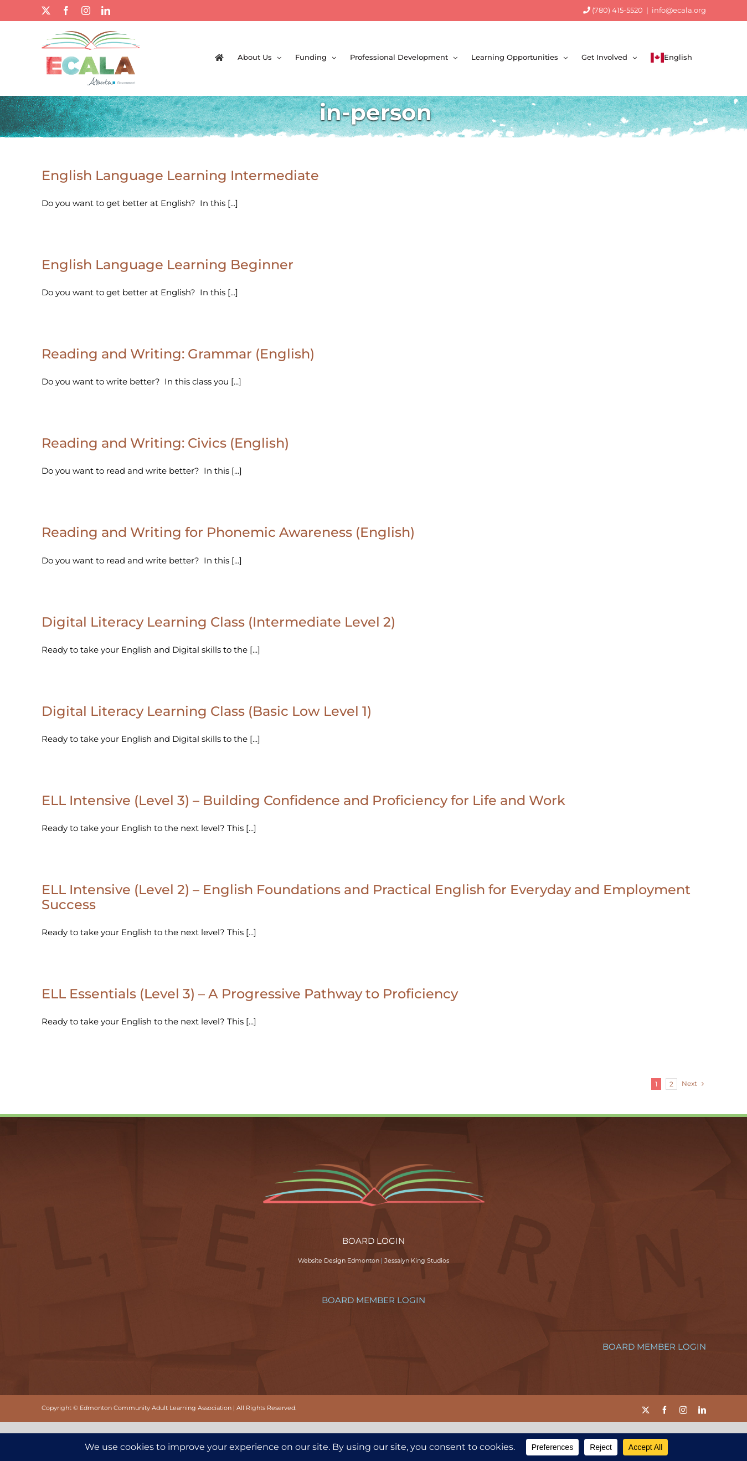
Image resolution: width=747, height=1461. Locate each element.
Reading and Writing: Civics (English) (165, 443)
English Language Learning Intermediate (180, 175)
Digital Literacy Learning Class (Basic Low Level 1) (207, 711)
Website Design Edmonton (338, 1260)
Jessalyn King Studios (416, 1260)
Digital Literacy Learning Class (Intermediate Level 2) (218, 622)
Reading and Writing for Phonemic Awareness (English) (228, 532)
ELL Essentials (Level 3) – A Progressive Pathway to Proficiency (250, 994)
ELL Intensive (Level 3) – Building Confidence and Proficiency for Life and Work (303, 800)
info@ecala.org (679, 10)
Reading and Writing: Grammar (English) (178, 354)
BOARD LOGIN (373, 1241)
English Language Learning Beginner (167, 265)
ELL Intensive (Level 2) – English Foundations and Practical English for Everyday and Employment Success (366, 897)
